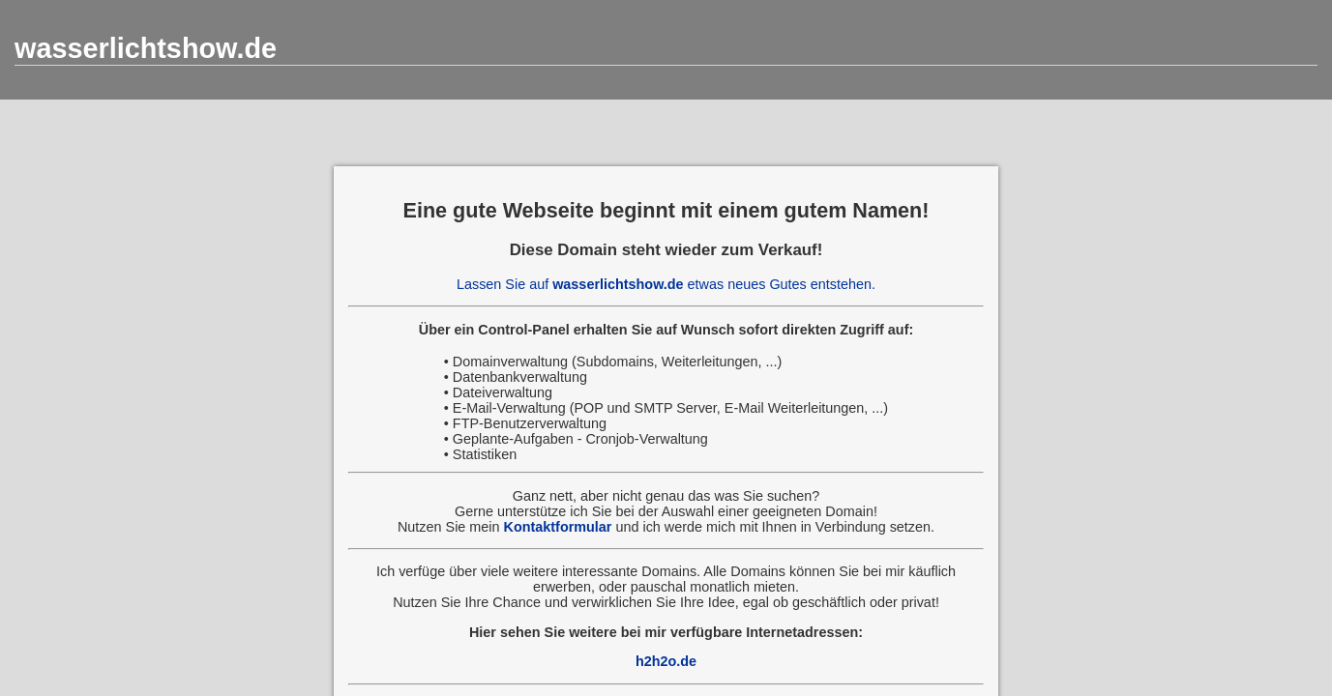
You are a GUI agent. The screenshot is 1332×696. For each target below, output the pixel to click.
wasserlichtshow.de (146, 48)
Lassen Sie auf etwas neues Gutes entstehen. (666, 284)
